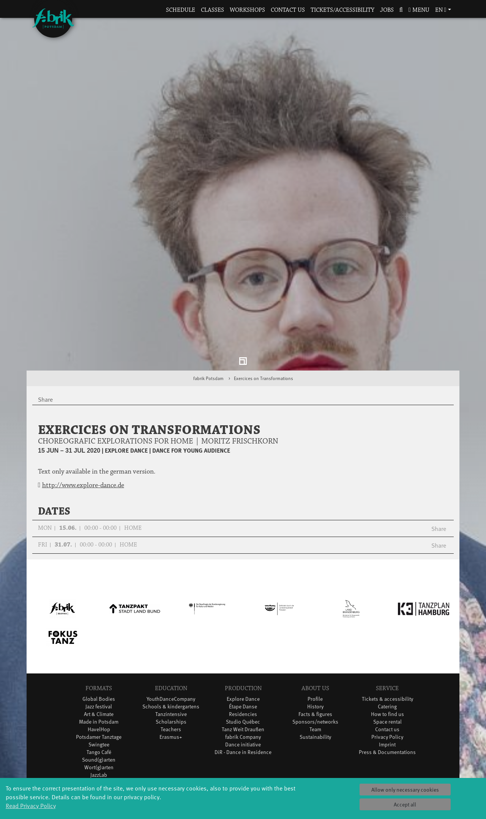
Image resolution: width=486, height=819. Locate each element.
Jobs (387, 10)
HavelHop (99, 667)
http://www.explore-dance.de (83, 423)
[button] (401, 10)
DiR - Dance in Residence (243, 690)
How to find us (387, 652)
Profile (315, 637)
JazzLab (98, 713)
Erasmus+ (170, 675)
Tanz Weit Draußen (243, 667)
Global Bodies (98, 637)
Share (438, 467)
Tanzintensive (171, 652)
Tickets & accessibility (387, 637)
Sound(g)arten (98, 698)
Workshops (247, 10)
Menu (419, 10)
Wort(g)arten (99, 705)
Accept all (405, 804)
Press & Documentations (387, 690)
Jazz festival (98, 644)
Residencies (243, 652)
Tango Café (99, 690)
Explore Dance (243, 637)
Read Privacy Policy (31, 805)
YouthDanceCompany (171, 637)
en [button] (441, 10)
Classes (212, 10)
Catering (387, 644)
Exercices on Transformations (263, 316)
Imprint (387, 682)
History (315, 644)
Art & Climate (99, 652)
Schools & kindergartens (170, 644)
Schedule (180, 10)
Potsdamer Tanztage (99, 675)
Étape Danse (243, 644)
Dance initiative (243, 682)
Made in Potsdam (98, 660)
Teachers (171, 667)
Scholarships (171, 660)
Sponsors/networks (315, 660)
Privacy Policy (387, 675)
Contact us (288, 10)
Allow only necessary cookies (405, 789)
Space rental (387, 660)
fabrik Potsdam (208, 316)
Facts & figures (315, 652)
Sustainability (315, 675)
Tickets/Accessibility (342, 10)
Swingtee (98, 682)
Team (315, 667)
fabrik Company (243, 675)
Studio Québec (243, 660)
